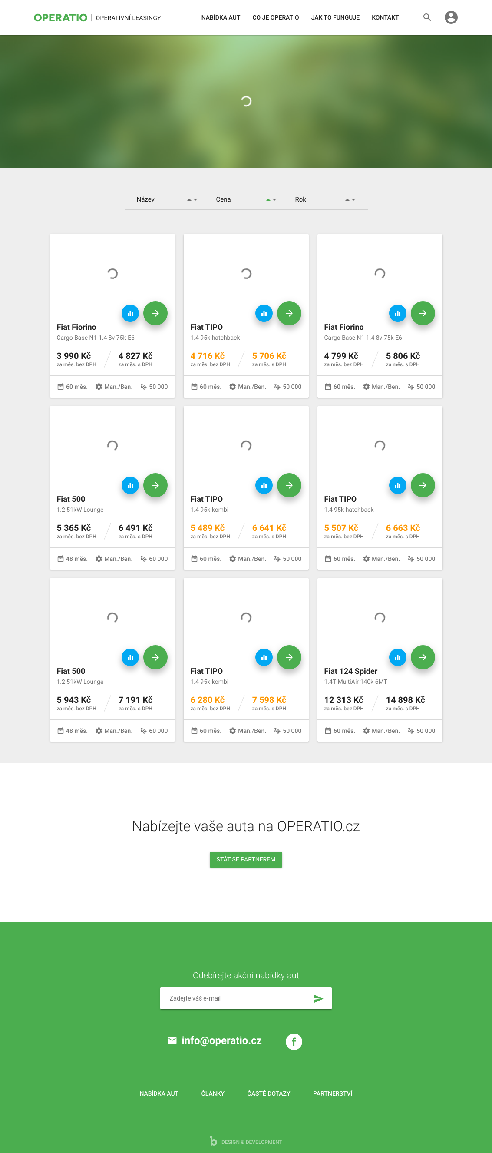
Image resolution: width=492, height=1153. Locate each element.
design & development (246, 1141)
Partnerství (333, 1093)
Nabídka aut (221, 17)
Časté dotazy (269, 1093)
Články (213, 1093)
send (319, 999)
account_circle (451, 17)
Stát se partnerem (246, 859)
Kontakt (385, 17)
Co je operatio (275, 17)
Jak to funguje (335, 17)
